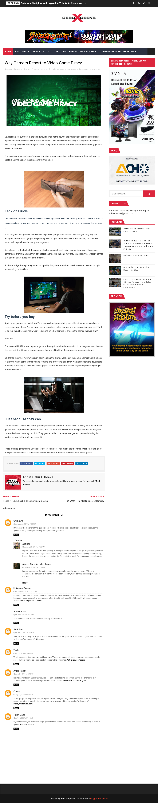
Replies (18, 540)
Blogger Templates (99, 798)
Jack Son (18, 629)
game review (70, 69)
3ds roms (40, 639)
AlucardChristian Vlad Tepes (36, 564)
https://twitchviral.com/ (23, 704)
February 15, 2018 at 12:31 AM (26, 591)
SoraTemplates (68, 798)
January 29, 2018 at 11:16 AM (34, 567)
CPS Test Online (26, 724)
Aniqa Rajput (19, 670)
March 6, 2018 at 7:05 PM (24, 615)
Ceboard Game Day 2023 (136, 255)
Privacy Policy (89, 51)
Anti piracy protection (76, 660)
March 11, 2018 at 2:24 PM (24, 633)
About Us (38, 51)
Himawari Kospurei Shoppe (119, 51)
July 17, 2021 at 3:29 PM (24, 695)
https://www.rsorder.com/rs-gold (72, 680)
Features (21, 51)
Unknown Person (22, 588)
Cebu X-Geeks (58, 69)
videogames (95, 69)
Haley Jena (19, 714)
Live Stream (69, 51)
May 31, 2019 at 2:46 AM (24, 653)
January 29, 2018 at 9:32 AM (34, 547)
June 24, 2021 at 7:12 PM (24, 674)
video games (82, 69)
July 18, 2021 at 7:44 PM (24, 718)
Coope (16, 691)
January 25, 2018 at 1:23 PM (25, 524)
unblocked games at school (31, 601)
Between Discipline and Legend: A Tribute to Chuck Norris (53, 3)
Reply (16, 534)
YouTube (53, 51)
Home (8, 51)
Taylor (16, 650)
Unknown (18, 520)
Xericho (26, 543)
